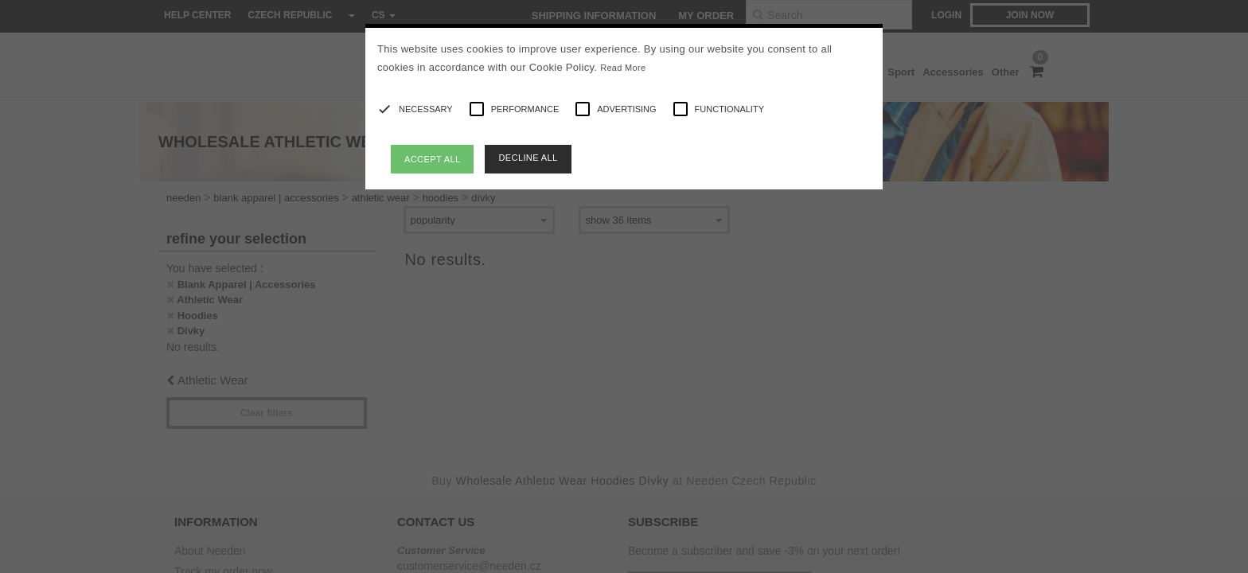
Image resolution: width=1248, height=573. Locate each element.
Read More (622, 67)
